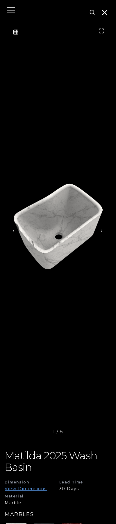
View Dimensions (26, 488)
